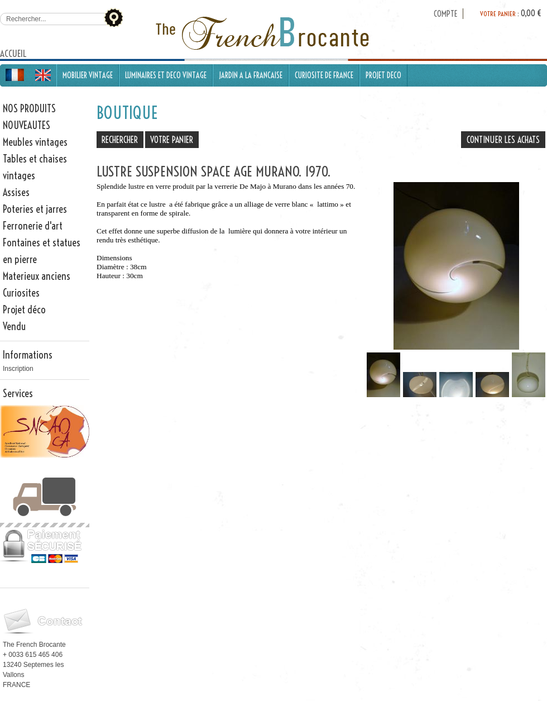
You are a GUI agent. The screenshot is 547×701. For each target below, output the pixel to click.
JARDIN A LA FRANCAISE (250, 75)
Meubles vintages (35, 142)
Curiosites (21, 293)
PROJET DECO (383, 75)
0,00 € (531, 13)
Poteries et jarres (35, 209)
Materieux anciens (36, 276)
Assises (16, 192)
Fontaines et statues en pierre (41, 251)
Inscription (18, 369)
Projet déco (24, 309)
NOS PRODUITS (29, 108)
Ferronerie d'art (33, 226)
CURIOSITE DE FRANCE (324, 75)
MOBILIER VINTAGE (88, 75)
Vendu (14, 326)
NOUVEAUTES (26, 125)
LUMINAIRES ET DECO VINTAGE (166, 75)
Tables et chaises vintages (35, 167)
